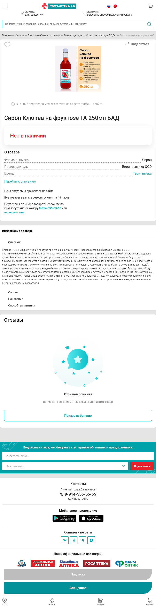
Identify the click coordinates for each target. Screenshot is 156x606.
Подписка (78, 574)
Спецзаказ (78, 588)
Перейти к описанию (20, 181)
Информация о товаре (17, 231)
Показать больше (78, 416)
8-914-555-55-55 (50, 208)
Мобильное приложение (78, 511)
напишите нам (14, 212)
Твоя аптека (142, 173)
